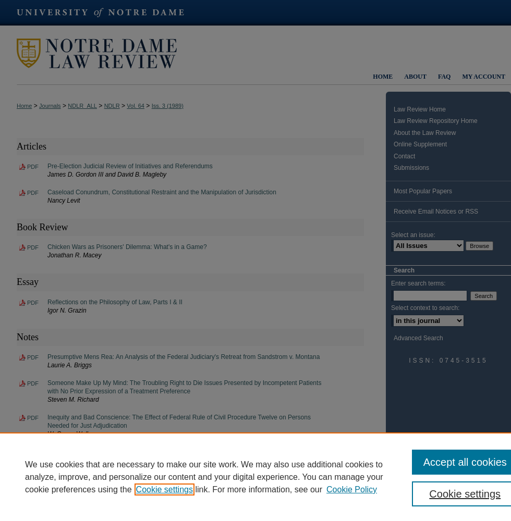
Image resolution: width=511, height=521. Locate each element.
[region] (255, 476)
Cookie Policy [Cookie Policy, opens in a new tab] (351, 489)
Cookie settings (164, 489)
